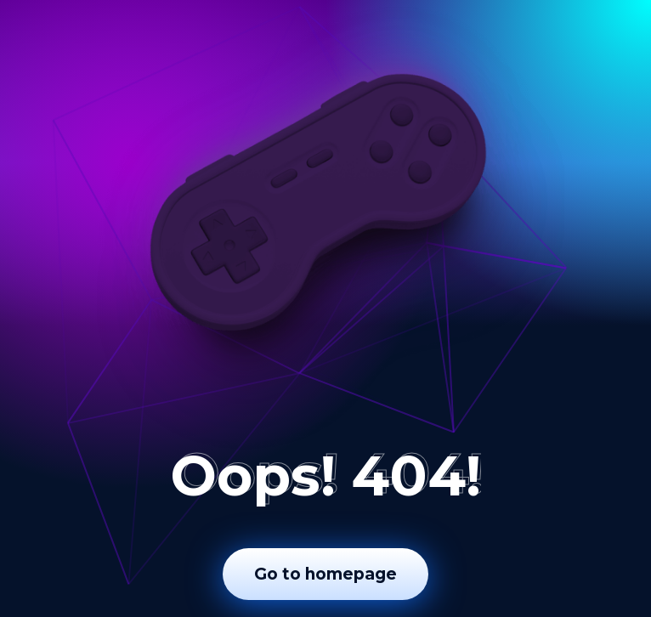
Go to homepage (325, 574)
